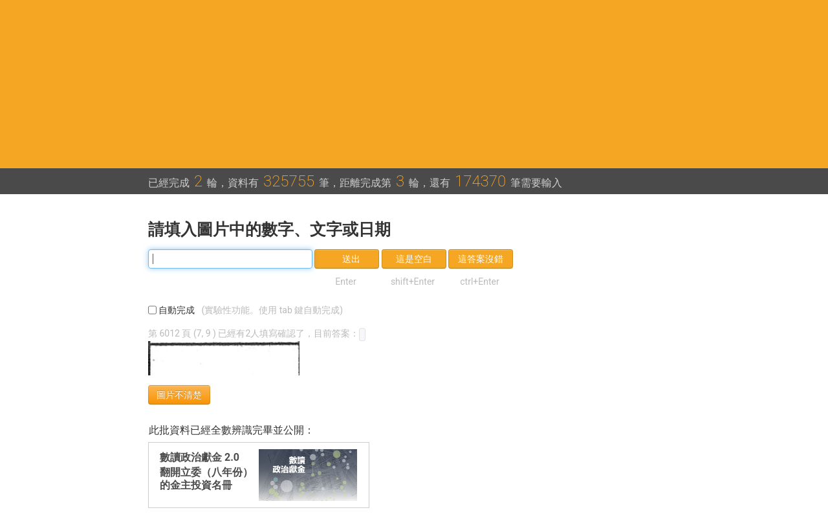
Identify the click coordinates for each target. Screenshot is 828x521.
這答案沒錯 (480, 259)
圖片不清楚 (179, 395)
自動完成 (248, 310)
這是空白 (414, 259)
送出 (351, 259)
